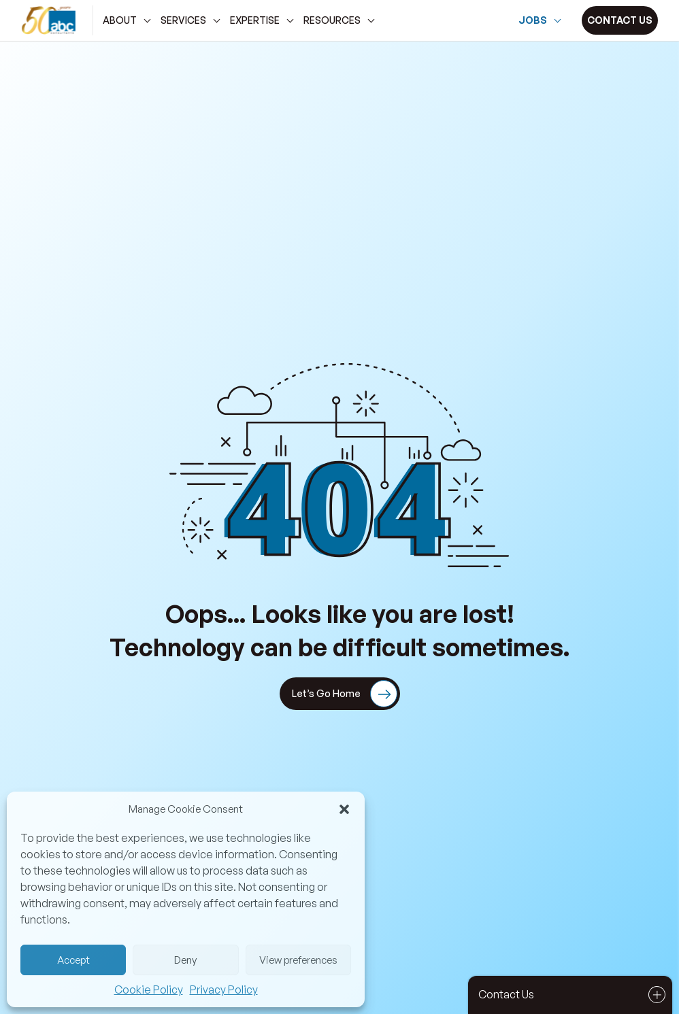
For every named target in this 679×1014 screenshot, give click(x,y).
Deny (185, 959)
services (183, 20)
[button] (344, 809)
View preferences (298, 959)
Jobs (532, 20)
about (120, 20)
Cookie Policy (148, 989)
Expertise (255, 20)
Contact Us (573, 995)
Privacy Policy (224, 989)
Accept (73, 959)
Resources (332, 20)
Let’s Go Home (344, 694)
